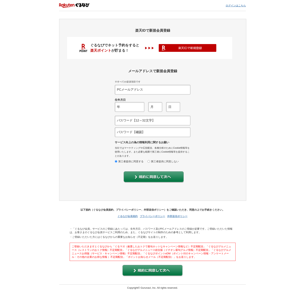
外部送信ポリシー (177, 216)
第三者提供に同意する (129, 161)
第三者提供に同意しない (163, 161)
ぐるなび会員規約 (127, 216)
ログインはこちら (236, 5)
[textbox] (152, 90)
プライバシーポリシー (152, 216)
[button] (154, 177)
